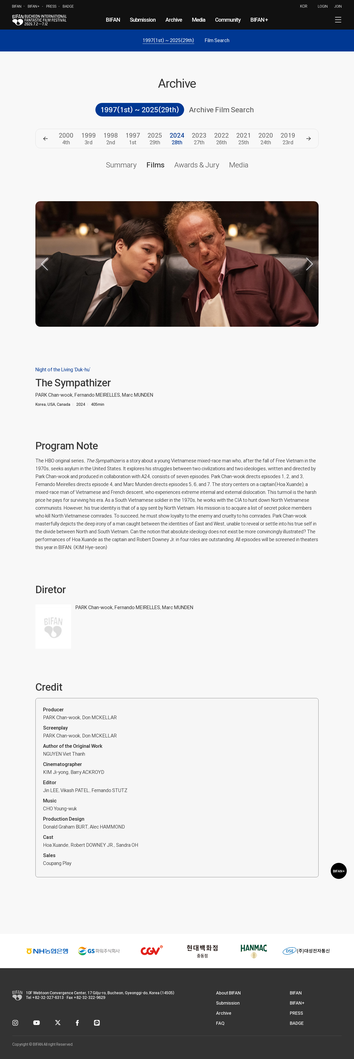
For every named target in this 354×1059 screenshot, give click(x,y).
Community (228, 19)
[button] (45, 139)
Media (198, 19)
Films (155, 165)
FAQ (220, 1023)
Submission (143, 19)
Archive (173, 19)
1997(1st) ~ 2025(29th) (168, 40)
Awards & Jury (196, 165)
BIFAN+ (34, 6)
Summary (121, 165)
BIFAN (16, 6)
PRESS (51, 6)
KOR (303, 6)
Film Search (217, 40)
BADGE (68, 6)
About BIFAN (228, 992)
